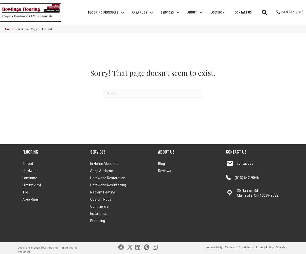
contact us (245, 163)
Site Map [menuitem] (281, 247)
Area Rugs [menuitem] (139, 12)
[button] (122, 12)
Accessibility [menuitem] (214, 247)
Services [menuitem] (167, 12)
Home (9, 29)
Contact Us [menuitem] (243, 12)
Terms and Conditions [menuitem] (239, 247)
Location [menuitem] (217, 12)
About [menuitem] (192, 12)
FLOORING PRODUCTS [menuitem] (103, 12)
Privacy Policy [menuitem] (264, 247)
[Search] (153, 93)
